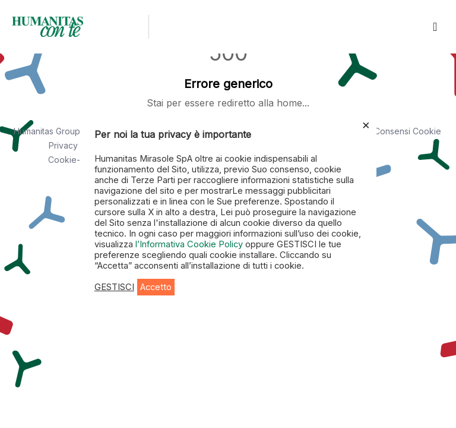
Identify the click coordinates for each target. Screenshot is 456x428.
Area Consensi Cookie (397, 131)
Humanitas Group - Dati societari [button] (76, 131)
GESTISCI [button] (114, 287)
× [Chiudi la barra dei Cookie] (366, 124)
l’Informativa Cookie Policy (190, 244)
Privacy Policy (76, 145)
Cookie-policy (76, 160)
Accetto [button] (156, 287)
